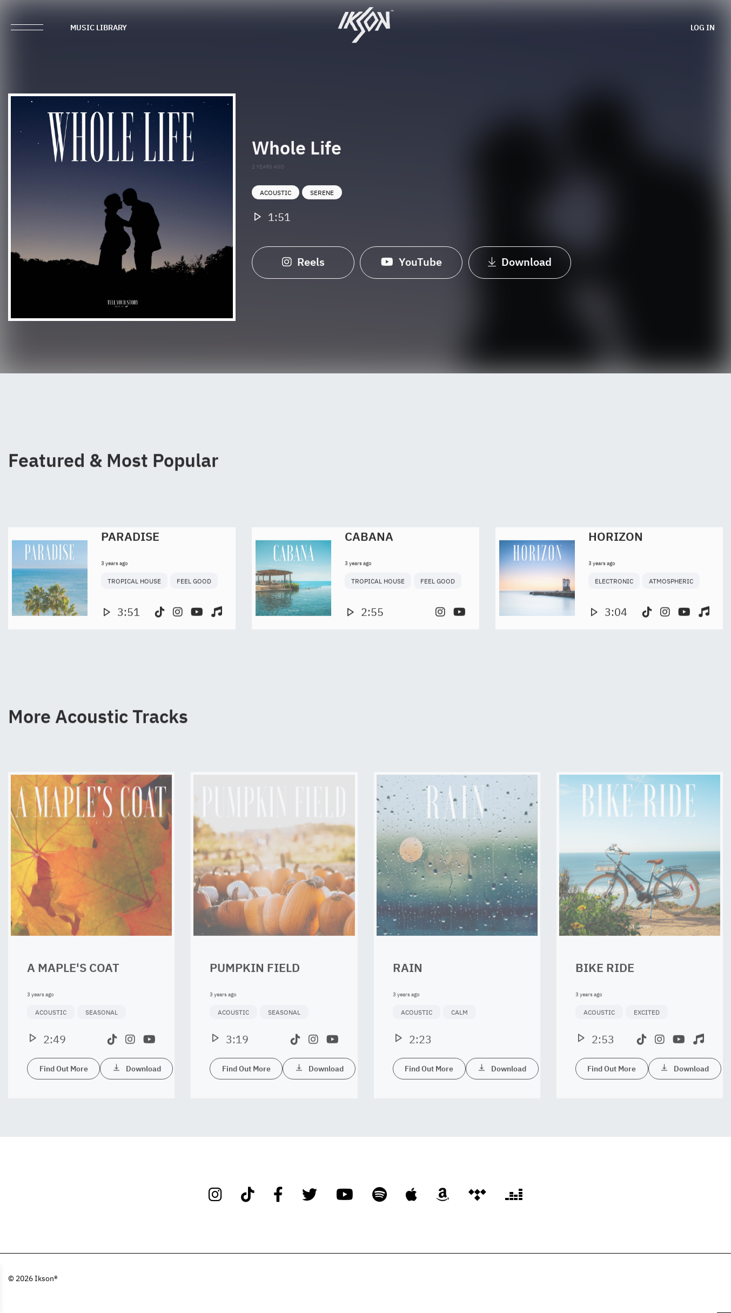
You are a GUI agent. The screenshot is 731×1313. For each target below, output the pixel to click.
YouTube (411, 270)
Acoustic (275, 202)
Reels (303, 270)
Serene (322, 202)
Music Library (98, 27)
